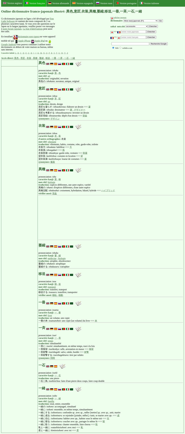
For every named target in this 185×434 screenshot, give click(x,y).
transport (52, 287)
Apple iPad (38, 41)
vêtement (52, 142)
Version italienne (149, 3)
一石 (66, 58)
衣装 (29, 58)
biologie (51, 182)
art (49, 76)
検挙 (91, 349)
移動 (60, 295)
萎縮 (41, 58)
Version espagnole (82, 3)
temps (50, 341)
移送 (47, 58)
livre (50, 315)
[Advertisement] (77, 34)
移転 (54, 295)
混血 (54, 193)
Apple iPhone (23, 41)
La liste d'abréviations (33, 29)
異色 (16, 58)
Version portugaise (126, 3)
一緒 (72, 58)
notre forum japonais (12, 29)
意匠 (22, 58)
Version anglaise (12, 3)
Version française (35, 3)
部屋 (85, 153)
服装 (52, 162)
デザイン (54, 118)
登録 (84, 115)
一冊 (54, 58)
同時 (52, 358)
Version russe (104, 3)
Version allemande (58, 3)
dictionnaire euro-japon (26, 36)
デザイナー (79, 110)
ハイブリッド (108, 190)
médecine (52, 258)
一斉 (60, 58)
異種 (35, 58)
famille (51, 401)
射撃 (86, 352)
